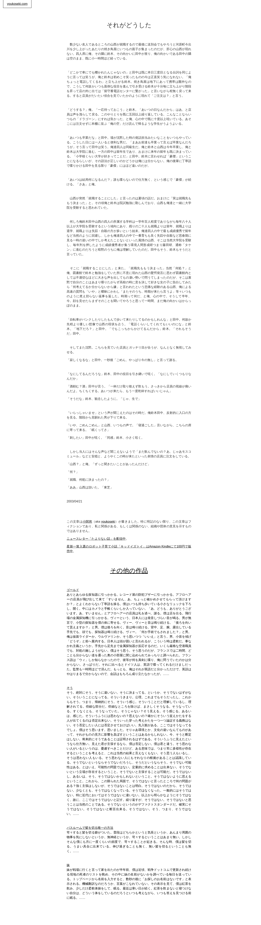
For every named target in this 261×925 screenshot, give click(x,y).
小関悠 (87, 521)
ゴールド (73, 590)
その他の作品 (129, 570)
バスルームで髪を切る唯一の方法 (90, 827)
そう (70, 688)
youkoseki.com (17, 3)
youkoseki (108, 521)
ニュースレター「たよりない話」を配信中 (96, 538)
